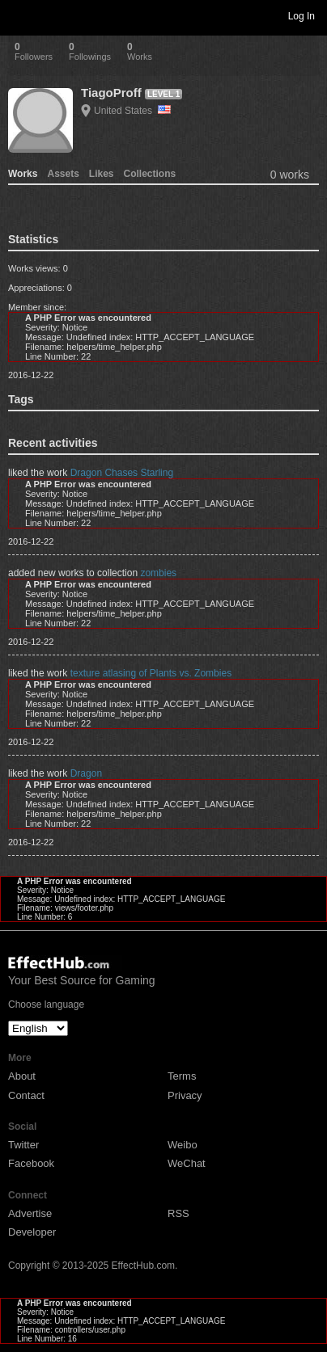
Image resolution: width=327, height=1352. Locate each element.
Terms (182, 1076)
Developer (32, 1232)
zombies (158, 573)
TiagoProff (111, 92)
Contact (26, 1095)
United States (132, 110)
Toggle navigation (19, 15)
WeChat (187, 1163)
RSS (178, 1213)
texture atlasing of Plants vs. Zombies (150, 673)
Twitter (23, 1145)
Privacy (185, 1095)
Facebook (31, 1163)
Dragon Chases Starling (121, 472)
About (22, 1076)
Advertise (30, 1213)
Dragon (86, 773)
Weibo (182, 1145)
